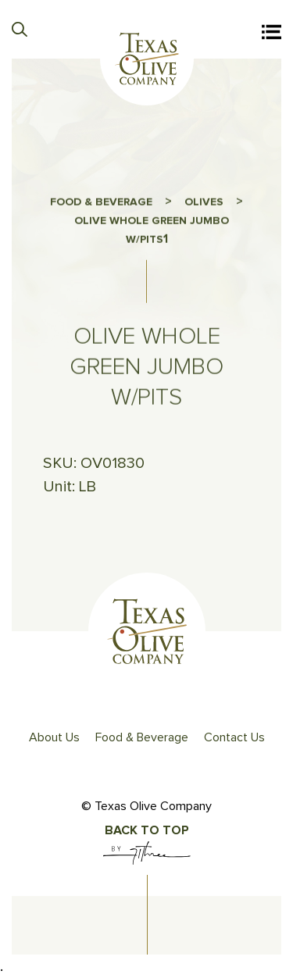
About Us (54, 737)
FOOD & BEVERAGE (101, 205)
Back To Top (147, 830)
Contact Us (234, 737)
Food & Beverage (141, 737)
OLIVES (203, 205)
